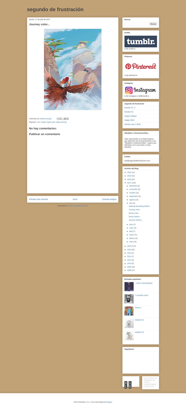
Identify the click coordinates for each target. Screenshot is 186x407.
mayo (131, 228)
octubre (132, 193)
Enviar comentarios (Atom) (78, 206)
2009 (129, 267)
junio (131, 224)
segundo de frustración (55, 9)
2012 (129, 256)
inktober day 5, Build (132, 124)
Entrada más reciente (38, 199)
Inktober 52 (128, 112)
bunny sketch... (135, 217)
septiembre (134, 196)
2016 (129, 246)
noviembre (133, 189)
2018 (129, 179)
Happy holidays (130, 116)
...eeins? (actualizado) (143, 283)
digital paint (51, 122)
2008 (129, 270)
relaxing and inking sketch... (140, 206)
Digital (43, 122)
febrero (132, 238)
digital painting (61, 122)
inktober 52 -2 (129, 108)
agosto (132, 200)
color (38, 122)
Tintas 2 (138, 308)
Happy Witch (129, 120)
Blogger (109, 402)
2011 (129, 260)
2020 (129, 172)
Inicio (75, 199)
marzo (132, 235)
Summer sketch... (136, 220)
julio (131, 203)
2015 (129, 250)
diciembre (133, 186)
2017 (129, 183)
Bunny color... (134, 213)
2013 (129, 253)
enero (131, 242)
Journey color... (135, 210)
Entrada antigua (109, 199)
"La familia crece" (142, 295)
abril (131, 231)
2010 (129, 263)
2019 (129, 176)
